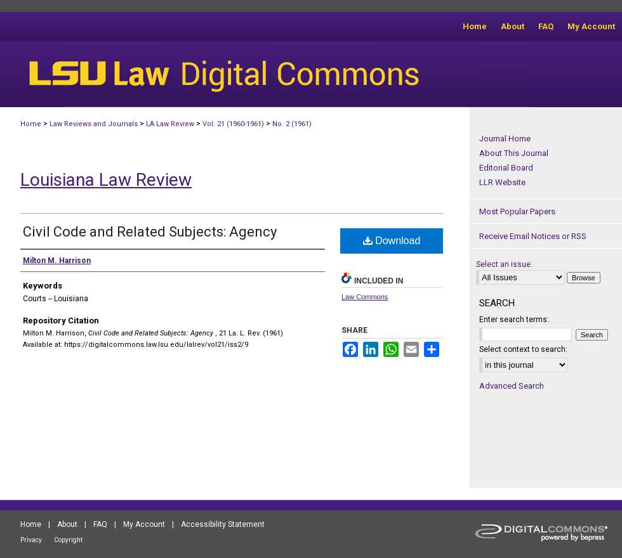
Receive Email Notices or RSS (532, 236)
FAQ (100, 524)
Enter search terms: (514, 319)
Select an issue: (504, 264)
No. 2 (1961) (292, 124)
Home (30, 124)
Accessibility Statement (223, 524)
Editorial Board (506, 167)
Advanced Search (511, 386)
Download (392, 240)
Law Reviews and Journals (94, 124)
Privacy (31, 539)
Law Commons (364, 297)
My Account (144, 524)
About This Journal (513, 153)
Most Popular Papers (517, 211)
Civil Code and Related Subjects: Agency (150, 232)
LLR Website (502, 182)
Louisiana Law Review (106, 179)
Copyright (68, 539)
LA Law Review (170, 124)
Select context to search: (523, 349)
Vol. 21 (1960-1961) (233, 124)
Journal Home (505, 138)
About (67, 524)
